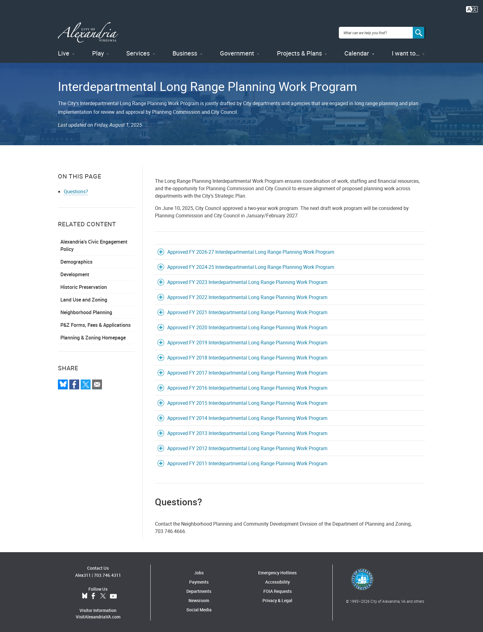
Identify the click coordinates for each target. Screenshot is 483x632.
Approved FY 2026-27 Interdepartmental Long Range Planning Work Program (250, 250)
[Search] (419, 32)
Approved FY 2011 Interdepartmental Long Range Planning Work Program (247, 462)
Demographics (76, 260)
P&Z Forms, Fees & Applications (95, 323)
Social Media (199, 608)
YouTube (113, 595)
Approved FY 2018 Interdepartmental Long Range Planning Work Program (247, 356)
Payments (199, 581)
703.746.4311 (107, 574)
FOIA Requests (277, 590)
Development (74, 273)
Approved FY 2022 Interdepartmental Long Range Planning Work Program (247, 296)
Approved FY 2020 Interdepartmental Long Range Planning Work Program (247, 326)
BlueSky (84, 595)
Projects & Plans (299, 52)
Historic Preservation (83, 285)
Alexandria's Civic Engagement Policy (94, 244)
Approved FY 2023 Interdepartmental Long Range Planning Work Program (247, 280)
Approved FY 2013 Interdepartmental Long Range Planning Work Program (247, 432)
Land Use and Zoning (83, 298)
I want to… (406, 52)
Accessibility (277, 581)
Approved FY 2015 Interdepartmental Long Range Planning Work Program (247, 401)
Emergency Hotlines (277, 571)
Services (138, 52)
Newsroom (199, 599)
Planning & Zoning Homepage (93, 336)
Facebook (93, 595)
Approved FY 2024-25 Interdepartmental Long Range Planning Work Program (250, 265)
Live (63, 52)
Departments (198, 590)
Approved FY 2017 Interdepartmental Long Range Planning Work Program (247, 371)
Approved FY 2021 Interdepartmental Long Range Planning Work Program (247, 311)
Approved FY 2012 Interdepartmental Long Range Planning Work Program (247, 447)
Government (237, 52)
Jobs (199, 571)
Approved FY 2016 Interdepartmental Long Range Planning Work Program (247, 386)
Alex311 (83, 574)
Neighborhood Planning (86, 311)
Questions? (76, 190)
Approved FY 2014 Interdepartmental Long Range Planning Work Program (247, 416)
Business (184, 52)
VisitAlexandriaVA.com (98, 616)
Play (98, 52)
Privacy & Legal (277, 599)
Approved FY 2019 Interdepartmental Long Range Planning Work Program (247, 341)
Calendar (356, 52)
